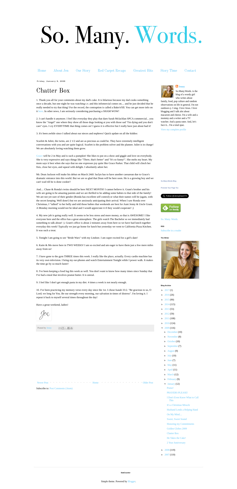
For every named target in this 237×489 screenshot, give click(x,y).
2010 (167, 323)
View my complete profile (173, 129)
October (171, 341)
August (171, 351)
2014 (167, 304)
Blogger (131, 481)
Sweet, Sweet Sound (177, 419)
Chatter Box (173, 433)
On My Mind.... (174, 414)
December (172, 332)
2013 (167, 309)
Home (41, 70)
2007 (167, 454)
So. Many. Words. (169, 219)
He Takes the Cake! (176, 438)
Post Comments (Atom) (61, 388)
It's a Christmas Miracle (178, 405)
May (169, 365)
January (171, 384)
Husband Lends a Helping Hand (182, 409)
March (170, 374)
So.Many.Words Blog (168, 181)
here (40, 111)
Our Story (83, 70)
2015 (167, 299)
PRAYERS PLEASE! (177, 392)
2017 (167, 290)
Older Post (148, 382)
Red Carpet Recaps (112, 70)
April (170, 369)
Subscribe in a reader (171, 230)
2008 (167, 450)
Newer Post (42, 382)
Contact (190, 70)
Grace (39, 155)
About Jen (60, 70)
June (169, 360)
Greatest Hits (143, 70)
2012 (167, 313)
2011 (167, 318)
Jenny (182, 86)
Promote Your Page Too (169, 188)
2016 (167, 294)
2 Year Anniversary (176, 442)
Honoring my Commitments (180, 424)
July (169, 355)
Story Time (168, 70)
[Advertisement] (95, 357)
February (172, 379)
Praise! (170, 388)
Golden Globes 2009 (177, 428)
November (172, 336)
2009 (167, 328)
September (172, 346)
